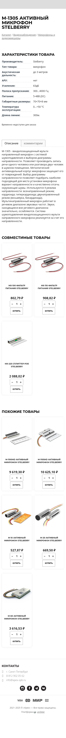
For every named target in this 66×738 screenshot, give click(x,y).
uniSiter (41, 711)
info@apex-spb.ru (16, 680)
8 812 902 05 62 (15, 675)
